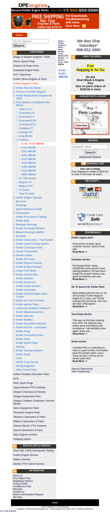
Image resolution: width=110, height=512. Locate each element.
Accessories (23, 212)
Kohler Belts (23, 220)
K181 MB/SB (28, 147)
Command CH (27, 112)
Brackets (21, 236)
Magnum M (25, 182)
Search (93, 140)
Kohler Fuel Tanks (26, 270)
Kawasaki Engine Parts (26, 70)
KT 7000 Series (27, 178)
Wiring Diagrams (25, 365)
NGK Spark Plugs (23, 383)
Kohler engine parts (82, 237)
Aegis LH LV (25, 109)
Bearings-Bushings (26, 224)
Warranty (17, 489)
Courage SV (25, 132)
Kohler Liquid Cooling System (32, 243)
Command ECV (27, 124)
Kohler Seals (23, 338)
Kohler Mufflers (24, 319)
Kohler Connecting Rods (29, 335)
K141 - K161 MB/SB (32, 143)
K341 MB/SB (28, 162)
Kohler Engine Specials (29, 197)
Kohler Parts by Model (28, 87)
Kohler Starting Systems (29, 350)
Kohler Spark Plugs (26, 342)
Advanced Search (90, 157)
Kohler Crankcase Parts (29, 247)
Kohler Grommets (26, 289)
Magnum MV (26, 186)
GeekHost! (89, 509)
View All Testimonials (82, 369)
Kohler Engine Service (25, 455)
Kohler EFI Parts (25, 259)
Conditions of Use (22, 486)
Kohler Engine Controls (29, 262)
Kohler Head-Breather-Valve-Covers (32, 295)
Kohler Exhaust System (29, 266)
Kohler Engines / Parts (25, 83)
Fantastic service (80, 259)
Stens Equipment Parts (26, 408)
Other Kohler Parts (26, 369)
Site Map (17, 497)
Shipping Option (22, 439)
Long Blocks (25, 135)
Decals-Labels (24, 255)
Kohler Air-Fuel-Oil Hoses (30, 300)
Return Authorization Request (28, 494)
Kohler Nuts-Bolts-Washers (31, 323)
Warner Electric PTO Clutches (30, 425)
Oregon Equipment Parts (27, 396)
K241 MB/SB (28, 151)
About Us (17, 475)
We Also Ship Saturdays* (88, 43)
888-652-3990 (89, 50)
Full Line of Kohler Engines (31, 91)
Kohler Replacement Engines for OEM (34, 97)
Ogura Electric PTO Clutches (29, 387)
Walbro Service (21, 459)
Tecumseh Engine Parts (26, 412)
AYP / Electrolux (22, 74)
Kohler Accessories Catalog (31, 216)
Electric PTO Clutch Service (28, 463)
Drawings (21, 205)
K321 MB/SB (28, 159)
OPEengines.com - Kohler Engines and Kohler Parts (55, 509)
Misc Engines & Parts (25, 434)
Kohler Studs (23, 354)
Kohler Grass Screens (28, 286)
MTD (16, 378)
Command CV (27, 116)
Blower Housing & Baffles (30, 232)
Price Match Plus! (22, 478)
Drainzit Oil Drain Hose (26, 65)
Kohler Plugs (23, 331)
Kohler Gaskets (24, 278)
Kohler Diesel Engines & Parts (30, 79)
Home (19, 35)
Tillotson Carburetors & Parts (29, 416)
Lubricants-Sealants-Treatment (33, 308)
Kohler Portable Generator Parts (31, 374)
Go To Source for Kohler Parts (88, 287)
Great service (78, 341)
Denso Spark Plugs (24, 61)
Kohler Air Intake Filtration (30, 228)
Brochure (21, 201)
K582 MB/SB (28, 174)
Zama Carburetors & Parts (28, 430)
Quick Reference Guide (29, 209)
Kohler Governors (26, 282)
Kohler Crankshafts (26, 251)
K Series (23, 139)
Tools (19, 358)
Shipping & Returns (23, 481)
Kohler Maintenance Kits (29, 312)
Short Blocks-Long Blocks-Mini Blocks (33, 104)
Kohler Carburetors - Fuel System (34, 239)
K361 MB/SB (28, 166)
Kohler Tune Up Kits (27, 362)
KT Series (24, 189)
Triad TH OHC (27, 193)
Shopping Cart (95, 164)
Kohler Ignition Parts (27, 304)
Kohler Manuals (24, 315)
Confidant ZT (26, 128)
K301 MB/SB (28, 155)
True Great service (81, 314)
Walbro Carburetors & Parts (28, 421)
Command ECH (27, 120)
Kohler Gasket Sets (27, 274)
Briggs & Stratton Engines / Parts (31, 56)
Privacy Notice (20, 483)
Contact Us (18, 491)
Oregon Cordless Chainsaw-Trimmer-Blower (34, 402)
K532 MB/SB (28, 170)
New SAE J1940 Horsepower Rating (33, 450)
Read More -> (80, 252)
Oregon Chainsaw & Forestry (29, 391)
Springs (20, 346)
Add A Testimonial (80, 371)
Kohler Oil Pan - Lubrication (31, 327)
